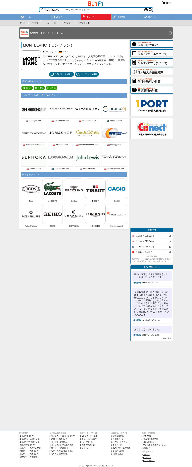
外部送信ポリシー (150, 442)
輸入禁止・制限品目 (59, 442)
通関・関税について (59, 439)
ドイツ (65, 52)
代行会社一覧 (87, 442)
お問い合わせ (118, 454)
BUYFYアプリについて (29, 442)
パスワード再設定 (120, 442)
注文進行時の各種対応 (29, 457)
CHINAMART (149, 461)
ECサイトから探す (89, 436)
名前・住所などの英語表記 (62, 451)
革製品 (39, 88)
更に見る (168, 338)
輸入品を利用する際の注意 (62, 445)
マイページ (117, 445)
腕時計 (27, 88)
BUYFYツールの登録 (121, 448)
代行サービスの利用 (59, 448)
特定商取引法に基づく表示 (154, 445)
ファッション (51, 52)
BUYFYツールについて (29, 439)
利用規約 (147, 436)
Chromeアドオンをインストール (46, 33)
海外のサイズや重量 (59, 454)
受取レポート (87, 448)
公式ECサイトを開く (61, 74)
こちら (153, 261)
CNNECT (147, 458)
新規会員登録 (118, 436)
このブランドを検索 (86, 74)
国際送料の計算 (88, 445)
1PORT (146, 455)
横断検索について (27, 445)
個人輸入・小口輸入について (63, 436)
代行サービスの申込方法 (30, 448)
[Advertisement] (151, 183)
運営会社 (147, 448)
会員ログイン (118, 439)
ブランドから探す (89, 439)
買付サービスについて (29, 451)
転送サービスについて (29, 454)
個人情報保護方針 (150, 439)
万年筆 (51, 88)
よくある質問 (118, 451)
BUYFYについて (27, 436)
